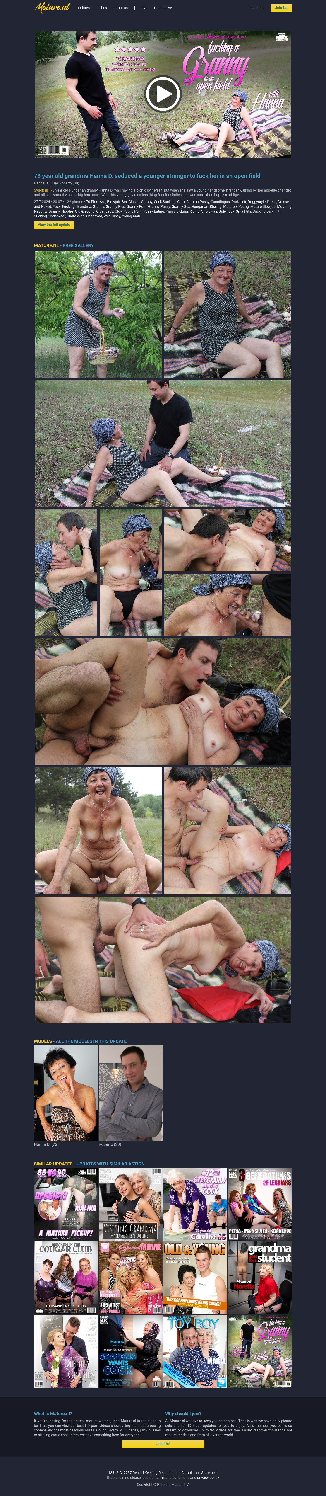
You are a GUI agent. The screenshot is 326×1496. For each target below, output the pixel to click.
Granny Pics (115, 206)
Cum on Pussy (197, 202)
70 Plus (92, 202)
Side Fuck (226, 211)
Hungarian (200, 206)
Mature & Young (236, 206)
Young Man (131, 216)
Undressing (76, 216)
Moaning (284, 206)
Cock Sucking (165, 202)
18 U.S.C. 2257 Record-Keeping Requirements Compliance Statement (163, 1473)
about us (121, 8)
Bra (124, 202)
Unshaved (94, 216)
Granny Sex (181, 206)
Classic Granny (140, 202)
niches (101, 8)
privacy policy (208, 1477)
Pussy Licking (177, 211)
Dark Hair (238, 202)
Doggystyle (257, 202)
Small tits (243, 211)
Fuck (56, 206)
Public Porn (132, 211)
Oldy (118, 211)
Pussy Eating (153, 211)
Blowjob (113, 202)
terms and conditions (172, 1477)
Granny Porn (136, 206)
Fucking (68, 206)
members (256, 8)
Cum (181, 202)
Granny (98, 206)
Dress (271, 202)
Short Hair (209, 211)
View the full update (54, 225)
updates (83, 8)
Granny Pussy (159, 206)
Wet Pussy (112, 216)
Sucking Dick (263, 211)
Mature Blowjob (263, 206)
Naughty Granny (47, 211)
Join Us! (281, 8)
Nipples (67, 211)
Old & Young (85, 211)
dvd (144, 8)
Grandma (83, 206)
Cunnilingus (220, 202)
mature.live (163, 8)
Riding (194, 211)
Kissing (216, 206)
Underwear (56, 216)
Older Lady (104, 211)
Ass (102, 202)
